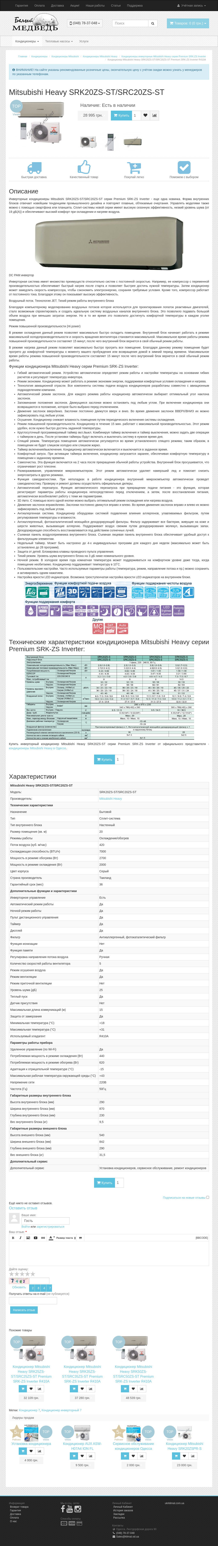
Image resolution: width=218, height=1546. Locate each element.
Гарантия (21, 5)
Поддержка (135, 5)
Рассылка (119, 1517)
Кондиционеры (27, 41)
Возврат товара (19, 1506)
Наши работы (95, 5)
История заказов (123, 1510)
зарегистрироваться (50, 1226)
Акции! (74, 5)
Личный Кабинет (123, 1506)
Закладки (118, 1514)
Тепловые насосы (59, 41)
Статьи (115, 5)
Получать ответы (20, 1294)
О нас (13, 1521)
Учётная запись (191, 5)
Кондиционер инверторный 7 (62, 1410)
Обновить (19, 1287)
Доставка (57, 5)
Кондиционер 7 (29, 1410)
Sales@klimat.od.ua (125, 1536)
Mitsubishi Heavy (110, 798)
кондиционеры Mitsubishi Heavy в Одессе (37, 748)
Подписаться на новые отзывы (184, 1197)
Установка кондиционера (31, 1444)
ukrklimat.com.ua (174, 1503)
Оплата (39, 5)
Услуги (83, 41)
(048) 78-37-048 (123, 1533)
